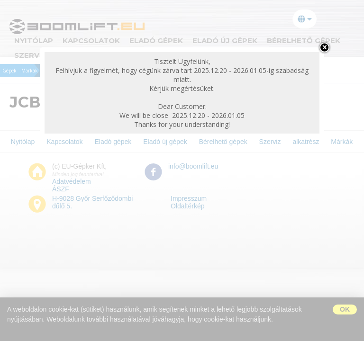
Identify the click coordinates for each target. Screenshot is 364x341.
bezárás (324, 47)
